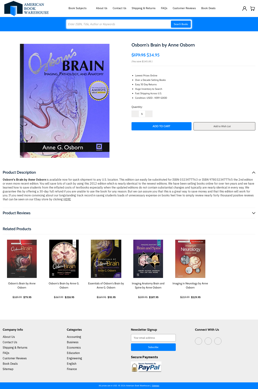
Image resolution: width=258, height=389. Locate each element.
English (71, 363)
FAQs (164, 8)
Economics (74, 347)
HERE (67, 199)
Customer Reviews (184, 8)
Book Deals (208, 8)
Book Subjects (79, 8)
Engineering (74, 358)
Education (73, 353)
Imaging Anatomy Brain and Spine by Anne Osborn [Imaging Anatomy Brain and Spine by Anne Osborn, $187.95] (148, 285)
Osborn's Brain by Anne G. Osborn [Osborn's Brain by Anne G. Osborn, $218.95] (64, 285)
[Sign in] (244, 8)
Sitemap (8, 369)
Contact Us (119, 8)
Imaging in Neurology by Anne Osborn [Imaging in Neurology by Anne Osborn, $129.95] (190, 285)
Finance (72, 369)
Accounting (74, 337)
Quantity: (137, 107)
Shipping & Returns (144, 8)
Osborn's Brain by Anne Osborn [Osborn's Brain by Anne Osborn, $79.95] (21, 285)
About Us (101, 8)
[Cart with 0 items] (252, 8)
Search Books (181, 24)
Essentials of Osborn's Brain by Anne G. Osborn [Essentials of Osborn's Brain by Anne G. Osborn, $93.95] (106, 285)
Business (72, 342)
